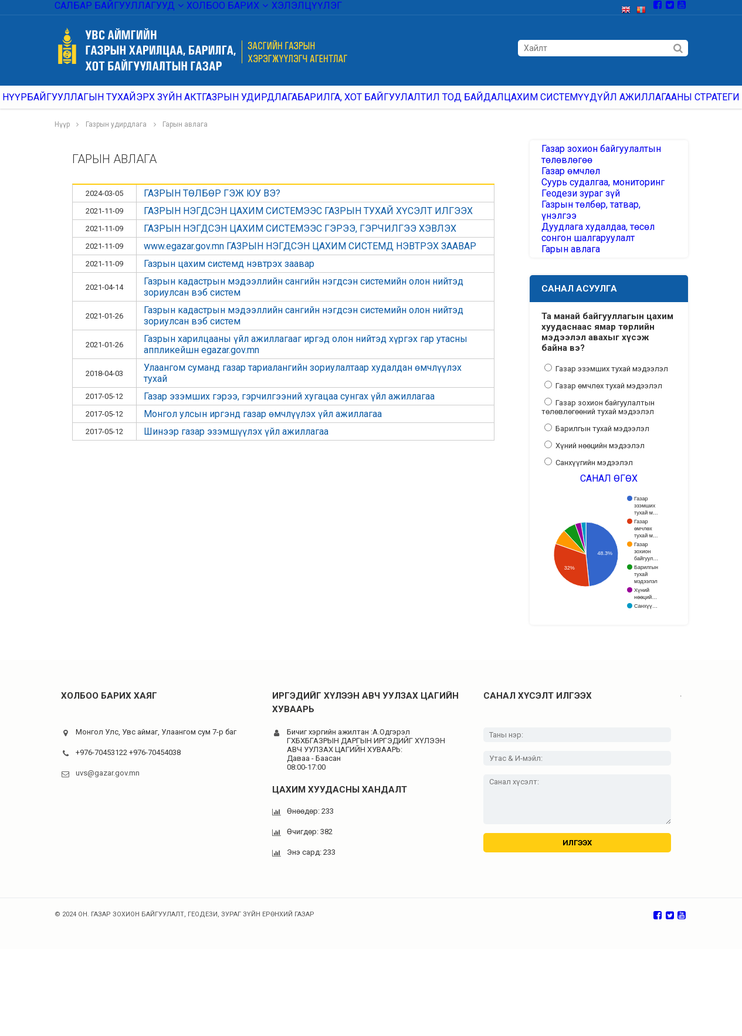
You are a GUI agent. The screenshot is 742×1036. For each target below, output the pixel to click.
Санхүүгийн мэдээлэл (588, 528)
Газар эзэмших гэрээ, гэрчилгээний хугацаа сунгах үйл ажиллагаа (289, 409)
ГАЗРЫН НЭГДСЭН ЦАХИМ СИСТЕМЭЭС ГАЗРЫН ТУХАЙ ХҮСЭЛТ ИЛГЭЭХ (308, 223)
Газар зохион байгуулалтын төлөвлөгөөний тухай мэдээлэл (598, 473)
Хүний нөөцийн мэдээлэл (594, 511)
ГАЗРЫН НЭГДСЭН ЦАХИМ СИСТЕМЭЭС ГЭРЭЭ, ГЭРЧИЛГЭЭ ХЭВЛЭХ (300, 241)
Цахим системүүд (557, 105)
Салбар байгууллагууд (109, 8)
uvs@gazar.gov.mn (108, 851)
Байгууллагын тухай (98, 105)
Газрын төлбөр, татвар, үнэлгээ (600, 259)
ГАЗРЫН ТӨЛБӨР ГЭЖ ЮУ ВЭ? (212, 206)
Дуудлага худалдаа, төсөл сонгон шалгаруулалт (605, 285)
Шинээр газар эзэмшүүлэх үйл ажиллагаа (236, 444)
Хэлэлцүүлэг (276, 8)
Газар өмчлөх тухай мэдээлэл (603, 451)
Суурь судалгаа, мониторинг (596, 217)
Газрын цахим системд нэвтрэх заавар (229, 276)
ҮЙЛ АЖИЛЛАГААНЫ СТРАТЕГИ (668, 105)
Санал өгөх (609, 550)
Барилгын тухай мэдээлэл (596, 494)
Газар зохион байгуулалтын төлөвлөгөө (594, 171)
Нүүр (27, 105)
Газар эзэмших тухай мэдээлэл (606, 434)
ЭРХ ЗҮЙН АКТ (185, 105)
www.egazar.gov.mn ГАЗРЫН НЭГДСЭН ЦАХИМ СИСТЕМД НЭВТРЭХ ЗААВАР (310, 259)
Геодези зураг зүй (576, 238)
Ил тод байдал (472, 105)
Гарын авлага (185, 137)
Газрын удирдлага (266, 105)
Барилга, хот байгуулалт (372, 105)
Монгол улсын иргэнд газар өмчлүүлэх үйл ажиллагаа (263, 426)
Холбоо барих (204, 8)
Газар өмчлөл (566, 196)
